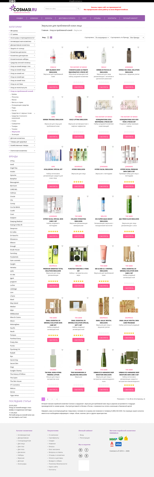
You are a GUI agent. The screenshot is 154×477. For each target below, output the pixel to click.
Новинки (34, 18)
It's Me (12, 274)
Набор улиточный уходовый (129, 325)
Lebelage (13, 289)
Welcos (12, 388)
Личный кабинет (130, 18)
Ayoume (13, 175)
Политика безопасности (58, 464)
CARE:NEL (13, 189)
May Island (14, 303)
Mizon (12, 321)
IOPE (12, 271)
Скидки (19, 18)
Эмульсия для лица (78, 174)
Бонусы (52, 446)
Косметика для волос (18, 52)
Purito (12, 346)
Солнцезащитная (24, 441)
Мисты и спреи (17, 102)
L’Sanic (12, 296)
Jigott (12, 278)
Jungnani (13, 282)
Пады (14, 108)
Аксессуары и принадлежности (22, 38)
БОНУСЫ (48, 18)
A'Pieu (12, 161)
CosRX (12, 211)
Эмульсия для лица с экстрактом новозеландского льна (103, 379)
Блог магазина (54, 449)
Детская (21, 461)
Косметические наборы (19, 59)
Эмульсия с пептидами (103, 174)
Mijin (12, 310)
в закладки (62, 47)
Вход (82, 435)
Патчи (14, 110)
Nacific (12, 328)
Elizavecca (14, 239)
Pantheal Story (15, 338)
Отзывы (97, 18)
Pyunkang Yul (15, 349)
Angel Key (13, 168)
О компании (53, 435)
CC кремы (14, 34)
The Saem (13, 378)
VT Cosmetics (15, 385)
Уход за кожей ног (17, 73)
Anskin (12, 171)
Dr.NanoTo (14, 235)
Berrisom (13, 186)
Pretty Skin (14, 342)
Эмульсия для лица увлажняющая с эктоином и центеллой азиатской (104, 76)
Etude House (14, 250)
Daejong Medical (16, 221)
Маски (14, 100)
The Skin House (15, 381)
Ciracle (12, 196)
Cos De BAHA (15, 207)
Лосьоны (15, 97)
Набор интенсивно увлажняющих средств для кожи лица (53, 176)
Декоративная (23, 438)
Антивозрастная (24, 435)
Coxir (12, 214)
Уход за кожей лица (17, 70)
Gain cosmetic (15, 260)
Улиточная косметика (18, 151)
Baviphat (13, 179)
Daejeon (13, 218)
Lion (11, 292)
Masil (12, 299)
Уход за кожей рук (17, 77)
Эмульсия (78, 377)
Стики (14, 121)
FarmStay (13, 253)
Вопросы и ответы (56, 452)
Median (13, 306)
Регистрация (85, 438)
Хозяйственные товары (19, 145)
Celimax (13, 193)
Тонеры (14, 126)
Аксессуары (22, 464)
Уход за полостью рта (18, 87)
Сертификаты (54, 438)
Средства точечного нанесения (19, 117)
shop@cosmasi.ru (75, 1)
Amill (12, 164)
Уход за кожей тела (17, 80)
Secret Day (14, 360)
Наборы (21, 455)
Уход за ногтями (16, 84)
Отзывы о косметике (57, 455)
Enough (13, 246)
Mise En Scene (15, 317)
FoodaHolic (14, 257)
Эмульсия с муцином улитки (129, 74)
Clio (11, 200)
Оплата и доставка (56, 458)
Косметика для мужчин (19, 55)
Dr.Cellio (13, 232)
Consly (12, 203)
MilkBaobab (14, 314)
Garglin (13, 264)
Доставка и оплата (67, 18)
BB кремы (14, 31)
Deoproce (13, 228)
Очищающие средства (20, 105)
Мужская (21, 458)
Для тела (21, 449)
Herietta (13, 267)
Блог (85, 18)
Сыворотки (16, 123)
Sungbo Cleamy (16, 371)
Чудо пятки (14, 395)
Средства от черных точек (22, 113)
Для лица (21, 443)
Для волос (21, 452)
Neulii (12, 331)
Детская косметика (17, 138)
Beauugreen (14, 182)
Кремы (14, 94)
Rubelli (12, 353)
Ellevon (12, 243)
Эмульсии (16, 132)
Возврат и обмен (55, 461)
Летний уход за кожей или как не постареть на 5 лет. (21, 416)
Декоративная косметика (20, 45)
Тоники (14, 129)
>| (57, 399)
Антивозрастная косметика (20, 41)
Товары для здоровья (18, 142)
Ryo (11, 356)
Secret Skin (14, 363)
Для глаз (21, 446)
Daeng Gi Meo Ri (16, 225)
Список (48, 37)
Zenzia (12, 392)
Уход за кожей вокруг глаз (20, 66)
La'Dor (12, 285)
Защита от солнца (17, 48)
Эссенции (15, 134)
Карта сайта (53, 467)
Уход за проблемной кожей (21, 91)
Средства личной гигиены (20, 63)
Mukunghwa (14, 324)
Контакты (112, 18)
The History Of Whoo (17, 374)
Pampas (13, 335)
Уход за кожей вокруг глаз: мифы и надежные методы (20, 408)
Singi (12, 367)
